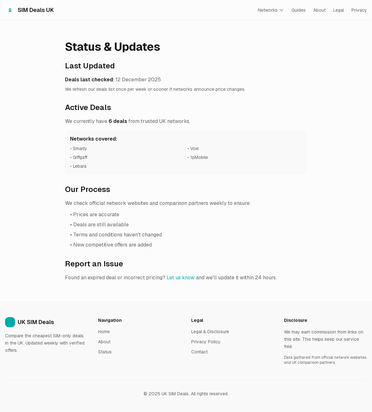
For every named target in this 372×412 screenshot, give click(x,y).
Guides (299, 10)
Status (105, 352)
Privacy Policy (206, 342)
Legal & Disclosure (210, 331)
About (319, 10)
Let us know (181, 277)
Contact (199, 352)
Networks (271, 10)
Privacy (359, 10)
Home (104, 331)
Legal (338, 10)
